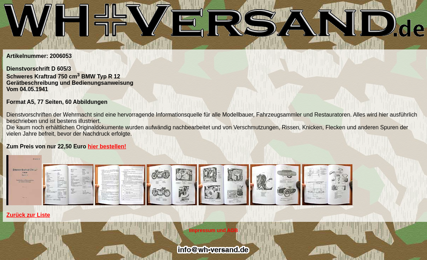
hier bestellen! (107, 146)
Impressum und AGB (213, 230)
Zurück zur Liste (28, 215)
